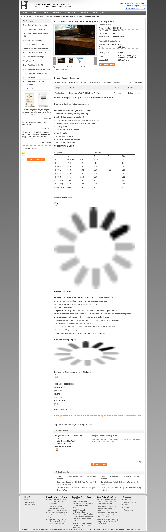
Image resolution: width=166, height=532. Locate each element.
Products (34, 13)
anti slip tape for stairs (66, 425)
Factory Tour (56, 13)
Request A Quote (133, 6)
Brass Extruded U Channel (33, 29)
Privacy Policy (25, 529)
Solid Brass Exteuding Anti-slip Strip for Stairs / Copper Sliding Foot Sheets (108, 515)
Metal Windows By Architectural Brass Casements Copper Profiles (83, 512)
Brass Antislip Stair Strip (43, 16)
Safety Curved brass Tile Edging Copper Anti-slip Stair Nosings (107, 508)
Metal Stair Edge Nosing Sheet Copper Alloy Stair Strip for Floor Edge (107, 501)
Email (144, 6)
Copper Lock (28, 88)
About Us (44, 13)
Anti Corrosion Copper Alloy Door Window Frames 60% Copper (57, 515)
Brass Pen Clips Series (31, 65)
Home (24, 13)
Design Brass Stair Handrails (34, 48)
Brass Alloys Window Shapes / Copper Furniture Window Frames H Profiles (57, 508)
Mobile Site (128, 510)
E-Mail (126, 505)
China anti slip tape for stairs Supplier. (44, 529)
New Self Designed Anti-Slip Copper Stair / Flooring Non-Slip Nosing (108, 522)
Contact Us (84, 13)
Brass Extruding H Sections (33, 73)
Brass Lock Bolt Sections (32, 53)
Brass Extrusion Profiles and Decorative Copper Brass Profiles (83, 519)
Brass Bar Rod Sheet (31, 40)
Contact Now (108, 64)
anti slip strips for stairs (83, 425)
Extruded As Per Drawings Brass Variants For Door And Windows (57, 501)
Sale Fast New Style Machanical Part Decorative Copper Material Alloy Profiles (83, 504)
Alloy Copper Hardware (32, 61)
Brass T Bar (27, 77)
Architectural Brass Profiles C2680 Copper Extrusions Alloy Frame (82, 525)
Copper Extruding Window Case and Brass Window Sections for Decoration (57, 522)
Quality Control (70, 13)
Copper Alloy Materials (31, 44)
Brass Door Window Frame (33, 25)
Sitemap (126, 507)
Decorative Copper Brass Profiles (35, 33)
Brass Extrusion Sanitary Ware (34, 69)
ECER (138, 529)
